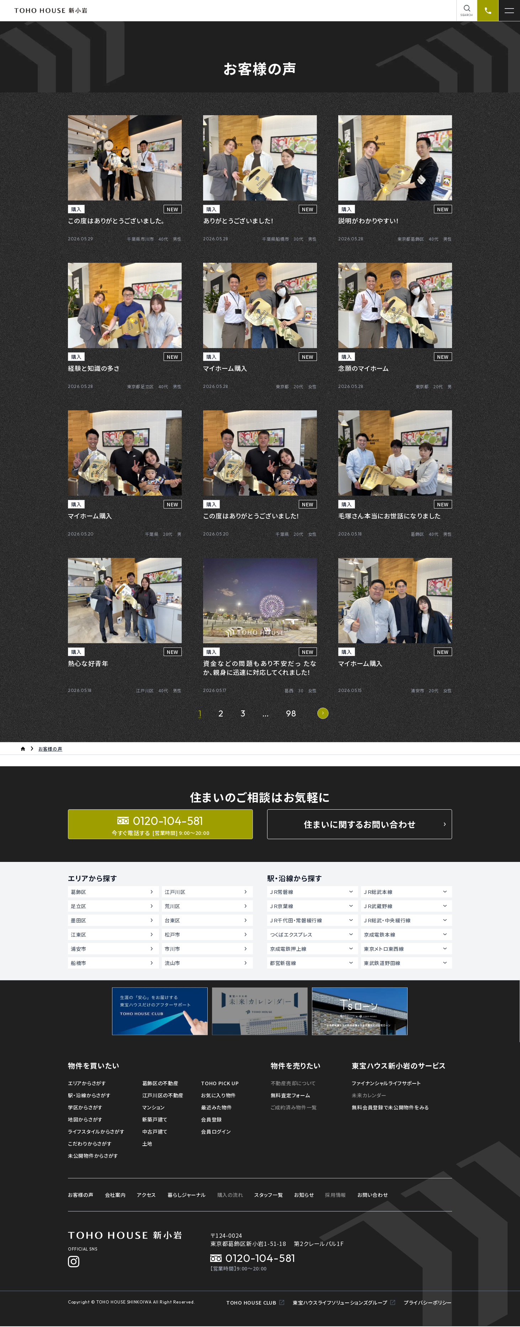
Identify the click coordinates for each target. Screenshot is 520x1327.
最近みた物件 (216, 1107)
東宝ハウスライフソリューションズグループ (344, 1303)
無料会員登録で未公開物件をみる (390, 1107)
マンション (153, 1107)
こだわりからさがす (90, 1143)
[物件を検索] (466, 10)
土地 (147, 1143)
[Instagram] (73, 1261)
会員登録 (211, 1119)
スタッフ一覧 (268, 1194)
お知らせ (304, 1194)
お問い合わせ (372, 1194)
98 (291, 713)
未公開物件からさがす (93, 1155)
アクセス (146, 1194)
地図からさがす (85, 1119)
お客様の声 (81, 1194)
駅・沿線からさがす (89, 1095)
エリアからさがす (87, 1083)
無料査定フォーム (290, 1095)
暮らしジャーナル (187, 1194)
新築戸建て (155, 1119)
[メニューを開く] (509, 10)
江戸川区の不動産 (163, 1095)
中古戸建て (155, 1131)
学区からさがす (85, 1107)
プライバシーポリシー (428, 1303)
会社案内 (115, 1194)
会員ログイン (215, 1131)
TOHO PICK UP (220, 1083)
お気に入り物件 (218, 1095)
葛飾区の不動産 (160, 1083)
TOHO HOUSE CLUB (255, 1303)
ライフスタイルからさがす (96, 1131)
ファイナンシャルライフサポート (386, 1083)
